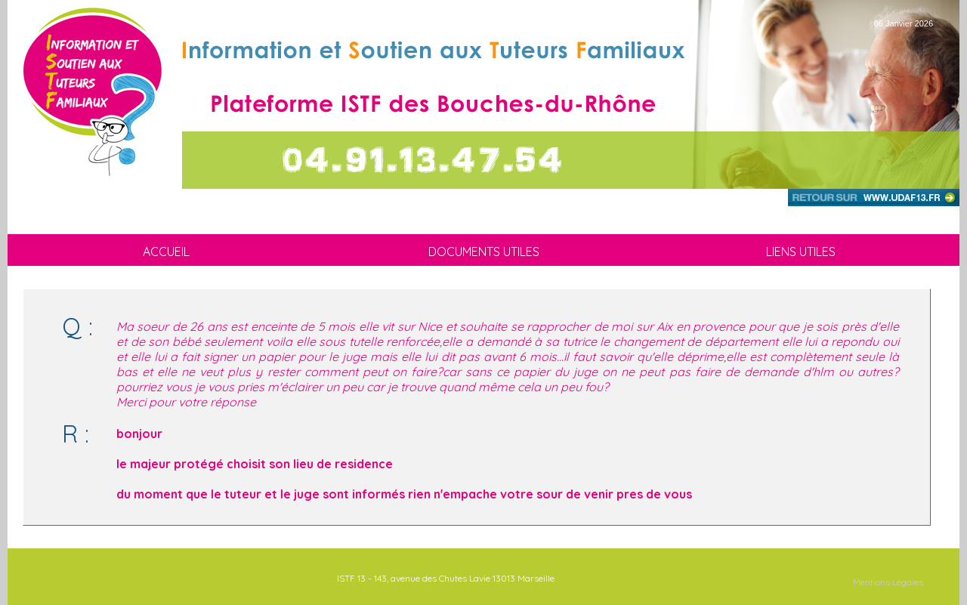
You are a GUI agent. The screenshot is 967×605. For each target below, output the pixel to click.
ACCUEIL (166, 251)
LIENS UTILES (801, 251)
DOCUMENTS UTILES (483, 251)
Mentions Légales (888, 582)
